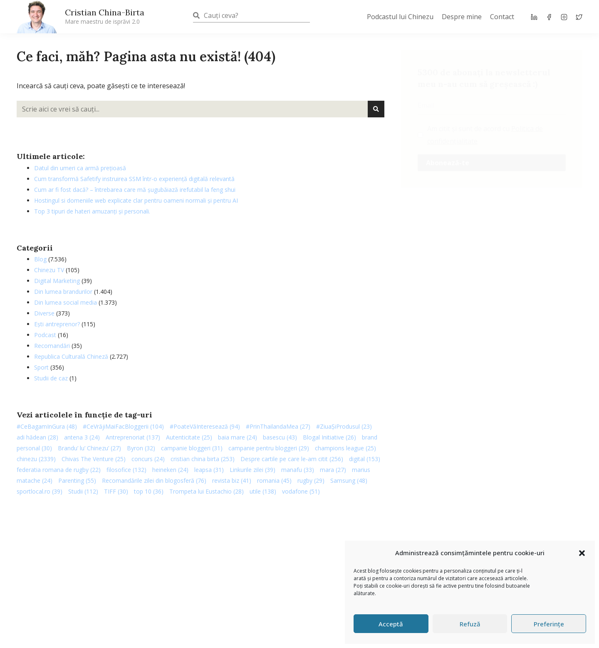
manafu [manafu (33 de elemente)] (297, 470)
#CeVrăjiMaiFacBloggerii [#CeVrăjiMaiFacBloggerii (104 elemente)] (123, 426)
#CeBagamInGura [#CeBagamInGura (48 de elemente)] (47, 426)
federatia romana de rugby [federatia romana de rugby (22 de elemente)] (59, 470)
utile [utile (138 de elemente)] (263, 491)
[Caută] (376, 109)
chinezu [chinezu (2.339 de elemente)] (36, 459)
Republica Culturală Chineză (71, 356)
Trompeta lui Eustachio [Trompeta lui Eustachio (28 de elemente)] (206, 491)
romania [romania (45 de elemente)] (274, 480)
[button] (582, 553)
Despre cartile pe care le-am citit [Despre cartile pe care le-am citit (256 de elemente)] (291, 459)
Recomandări (52, 346)
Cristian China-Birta (104, 16)
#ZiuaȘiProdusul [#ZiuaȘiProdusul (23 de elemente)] (344, 426)
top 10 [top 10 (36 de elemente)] (148, 491)
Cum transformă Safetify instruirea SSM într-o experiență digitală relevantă (134, 179)
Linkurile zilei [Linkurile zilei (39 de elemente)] (252, 470)
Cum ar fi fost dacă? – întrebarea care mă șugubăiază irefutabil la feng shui (134, 190)
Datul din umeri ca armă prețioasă (80, 168)
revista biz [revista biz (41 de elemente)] (231, 480)
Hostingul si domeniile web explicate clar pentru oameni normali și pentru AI (136, 200)
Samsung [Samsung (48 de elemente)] (348, 480)
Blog (40, 259)
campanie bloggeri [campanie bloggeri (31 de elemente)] (192, 448)
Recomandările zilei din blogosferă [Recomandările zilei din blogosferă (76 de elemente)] (154, 480)
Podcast (45, 335)
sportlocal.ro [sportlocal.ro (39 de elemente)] (39, 491)
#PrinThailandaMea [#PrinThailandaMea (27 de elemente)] (278, 426)
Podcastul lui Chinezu (400, 16)
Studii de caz (51, 378)
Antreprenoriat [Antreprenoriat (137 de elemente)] (133, 437)
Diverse (44, 313)
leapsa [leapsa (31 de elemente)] (209, 470)
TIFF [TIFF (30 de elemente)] (116, 491)
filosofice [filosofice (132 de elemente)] (126, 470)
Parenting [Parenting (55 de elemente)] (77, 480)
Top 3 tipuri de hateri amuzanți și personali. (92, 211)
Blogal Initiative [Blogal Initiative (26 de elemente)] (329, 437)
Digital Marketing (57, 281)
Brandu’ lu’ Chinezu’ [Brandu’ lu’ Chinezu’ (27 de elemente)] (89, 448)
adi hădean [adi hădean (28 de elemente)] (37, 437)
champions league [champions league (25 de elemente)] (345, 448)
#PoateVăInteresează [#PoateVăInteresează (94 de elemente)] (205, 426)
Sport (41, 367)
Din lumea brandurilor (63, 291)
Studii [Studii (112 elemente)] (83, 491)
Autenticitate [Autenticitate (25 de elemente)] (189, 437)
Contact (502, 16)
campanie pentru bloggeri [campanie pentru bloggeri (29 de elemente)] (268, 448)
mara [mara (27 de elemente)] (333, 470)
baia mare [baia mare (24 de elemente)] (237, 437)
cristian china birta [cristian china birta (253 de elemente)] (203, 459)
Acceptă (391, 624)
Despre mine (462, 16)
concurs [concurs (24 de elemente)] (148, 459)
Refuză (470, 624)
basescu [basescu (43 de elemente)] (280, 437)
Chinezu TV (49, 270)
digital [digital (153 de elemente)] (364, 459)
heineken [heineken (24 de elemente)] (170, 470)
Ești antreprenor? (57, 324)
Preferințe (549, 624)
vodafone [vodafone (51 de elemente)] (301, 491)
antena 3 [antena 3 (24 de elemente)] (82, 437)
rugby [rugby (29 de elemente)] (310, 480)
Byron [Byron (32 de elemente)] (141, 448)
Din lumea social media (65, 302)
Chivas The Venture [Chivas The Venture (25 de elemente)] (94, 459)
